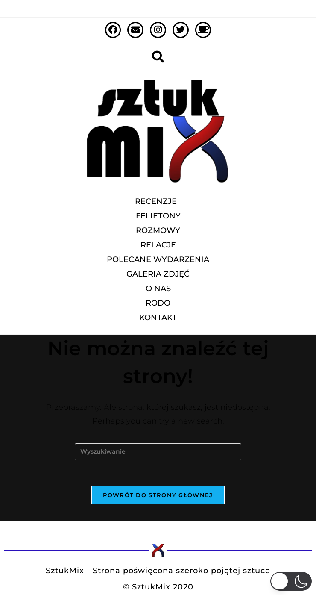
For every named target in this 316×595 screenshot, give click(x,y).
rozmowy (158, 230)
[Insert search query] (158, 451)
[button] (291, 581)
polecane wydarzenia (158, 259)
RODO (158, 303)
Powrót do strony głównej (158, 495)
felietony (158, 216)
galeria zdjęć (158, 274)
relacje (158, 245)
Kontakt (158, 317)
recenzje (158, 201)
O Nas (158, 288)
